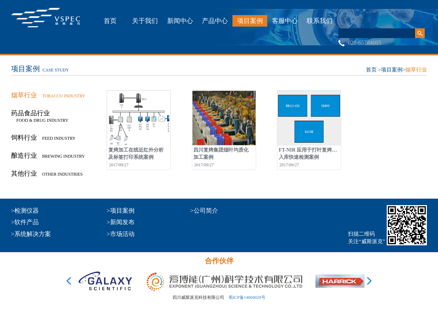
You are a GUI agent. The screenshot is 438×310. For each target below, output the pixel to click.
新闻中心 (180, 20)
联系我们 (320, 20)
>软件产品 (25, 222)
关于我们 (145, 20)
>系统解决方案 (31, 234)
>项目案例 (121, 210)
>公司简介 (204, 210)
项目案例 (250, 20)
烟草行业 (416, 70)
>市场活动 (121, 234)
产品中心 (215, 20)
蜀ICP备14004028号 (247, 297)
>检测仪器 (25, 210)
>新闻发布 (121, 222)
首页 (110, 20)
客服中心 (285, 20)
